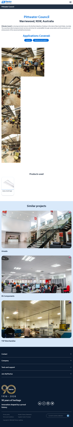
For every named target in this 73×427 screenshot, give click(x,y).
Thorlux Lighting (19, 420)
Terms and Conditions (8, 417)
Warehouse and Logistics (41, 40)
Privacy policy (6, 414)
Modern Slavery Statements (25, 414)
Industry (28, 40)
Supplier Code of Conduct (24, 417)
